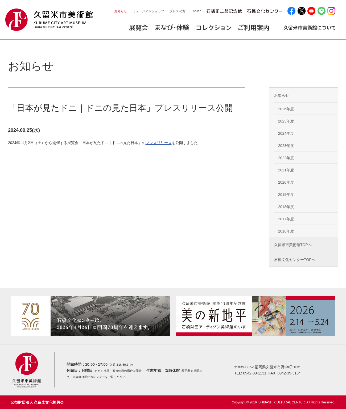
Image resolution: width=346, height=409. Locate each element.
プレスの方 (178, 11)
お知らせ (120, 11)
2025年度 (286, 121)
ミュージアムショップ (148, 11)
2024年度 (286, 133)
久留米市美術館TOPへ (293, 245)
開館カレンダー (94, 376)
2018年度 (286, 207)
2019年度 (286, 194)
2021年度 (286, 170)
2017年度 (286, 219)
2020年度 (286, 182)
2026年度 (286, 109)
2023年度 (286, 146)
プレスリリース (159, 143)
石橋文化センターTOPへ (294, 260)
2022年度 (286, 158)
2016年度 (286, 231)
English (196, 11)
